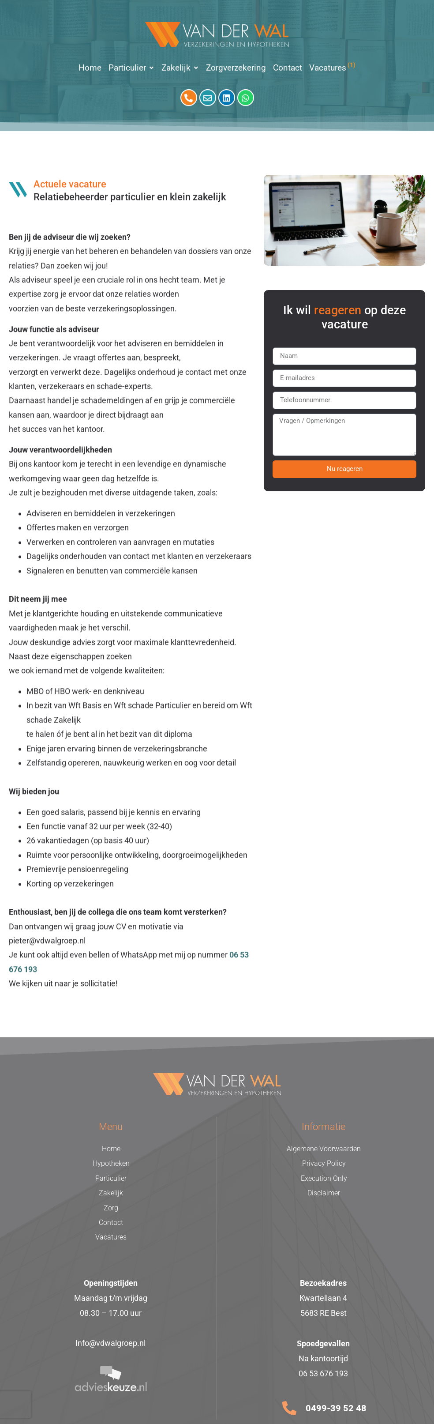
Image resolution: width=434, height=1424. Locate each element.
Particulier (111, 1178)
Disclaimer (323, 1193)
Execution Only (324, 1178)
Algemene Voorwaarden (324, 1149)
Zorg (111, 1208)
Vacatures (111, 1237)
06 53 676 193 (323, 1373)
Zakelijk (111, 1193)
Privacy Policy (324, 1163)
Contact (111, 1222)
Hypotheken (111, 1163)
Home (111, 1149)
